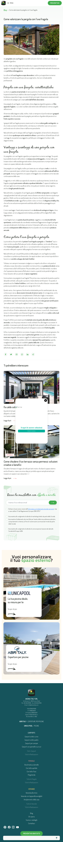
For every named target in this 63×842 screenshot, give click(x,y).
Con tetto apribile (31, 768)
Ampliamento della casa (31, 799)
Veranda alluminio (31, 793)
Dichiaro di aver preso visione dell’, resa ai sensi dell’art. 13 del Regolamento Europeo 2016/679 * (32, 510)
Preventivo (54, 3)
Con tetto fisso (31, 771)
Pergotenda (31, 775)
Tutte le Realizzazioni (31, 754)
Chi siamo (31, 817)
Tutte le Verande (31, 804)
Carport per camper (31, 743)
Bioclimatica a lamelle (31, 765)
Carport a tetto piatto (31, 740)
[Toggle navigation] (8, 3)
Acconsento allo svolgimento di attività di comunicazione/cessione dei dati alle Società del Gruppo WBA (30, 530)
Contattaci (31, 823)
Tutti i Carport (31, 751)
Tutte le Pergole (31, 779)
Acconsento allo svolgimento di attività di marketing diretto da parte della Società (31, 516)
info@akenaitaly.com (33, 705)
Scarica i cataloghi (31, 820)
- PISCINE (31, 726)
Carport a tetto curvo (31, 736)
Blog (5, 10)
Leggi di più (10, 420)
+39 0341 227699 (27, 703)
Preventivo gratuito (31, 833)
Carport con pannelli (31, 747)
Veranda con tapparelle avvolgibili (31, 796)
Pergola (10, 401)
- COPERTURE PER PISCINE (31, 721)
